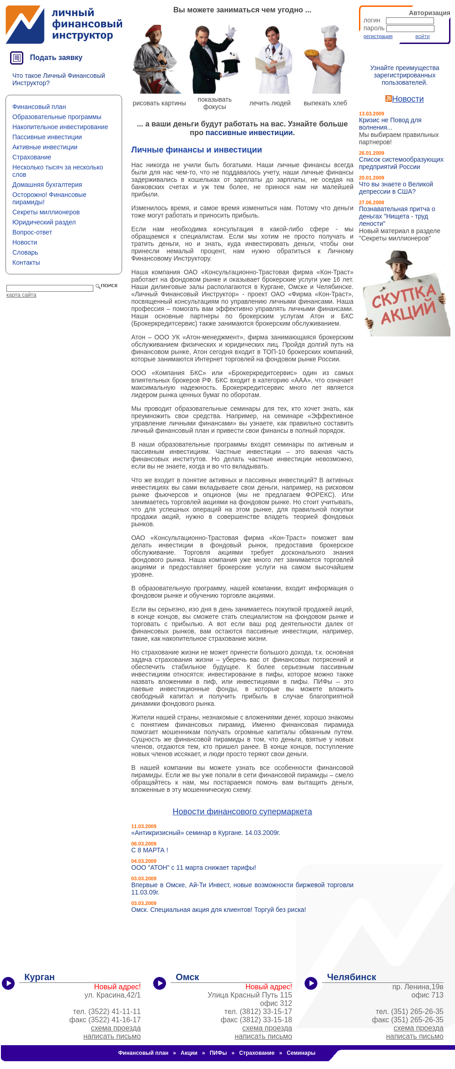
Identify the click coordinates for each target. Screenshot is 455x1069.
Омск (187, 977)
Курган (39, 977)
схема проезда (116, 1028)
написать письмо (112, 1036)
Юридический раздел (44, 222)
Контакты (26, 262)
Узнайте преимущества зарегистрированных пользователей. (404, 75)
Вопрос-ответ (32, 232)
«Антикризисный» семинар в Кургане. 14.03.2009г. (205, 832)
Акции (189, 1053)
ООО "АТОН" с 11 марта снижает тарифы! (193, 867)
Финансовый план (39, 106)
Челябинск (351, 977)
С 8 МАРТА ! (149, 850)
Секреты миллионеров (46, 212)
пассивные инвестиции (249, 132)
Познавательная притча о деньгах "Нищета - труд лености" (397, 216)
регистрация (378, 36)
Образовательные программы (57, 116)
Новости (24, 242)
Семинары (301, 1053)
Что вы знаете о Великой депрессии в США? (396, 187)
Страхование (31, 157)
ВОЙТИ (422, 36)
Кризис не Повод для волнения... (390, 123)
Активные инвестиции (44, 147)
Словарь (25, 252)
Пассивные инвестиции (47, 137)
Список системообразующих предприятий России (401, 163)
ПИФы (218, 1053)
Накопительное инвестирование (60, 127)
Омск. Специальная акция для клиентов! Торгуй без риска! (218, 909)
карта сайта (21, 295)
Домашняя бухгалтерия (47, 184)
